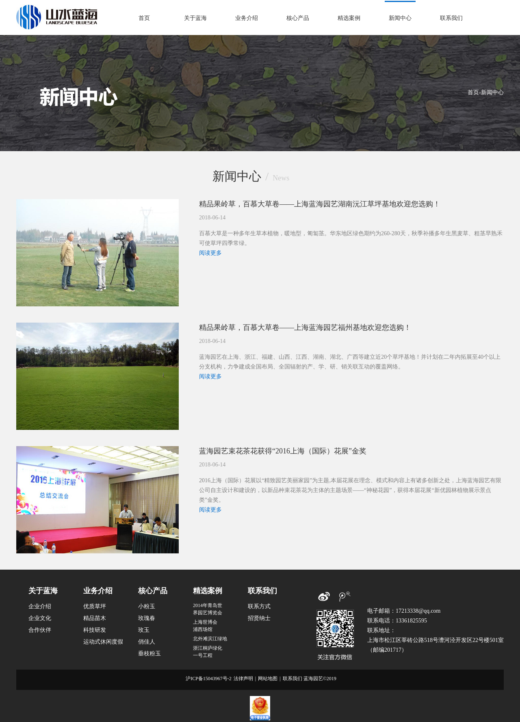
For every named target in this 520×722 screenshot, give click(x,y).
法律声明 (243, 678)
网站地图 (267, 678)
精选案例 (349, 18)
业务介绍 (246, 18)
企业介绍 (39, 606)
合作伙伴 (39, 630)
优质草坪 (94, 606)
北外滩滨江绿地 (210, 639)
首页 (144, 18)
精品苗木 (94, 618)
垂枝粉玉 (149, 653)
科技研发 (94, 630)
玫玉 (144, 630)
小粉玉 (146, 606)
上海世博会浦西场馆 (205, 625)
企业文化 (39, 618)
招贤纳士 (259, 618)
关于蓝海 (195, 18)
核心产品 (297, 18)
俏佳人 (146, 642)
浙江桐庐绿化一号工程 (207, 651)
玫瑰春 (146, 618)
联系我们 (451, 18)
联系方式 (259, 606)
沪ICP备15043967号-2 (209, 678)
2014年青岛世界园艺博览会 (207, 609)
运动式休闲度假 (103, 642)
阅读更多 (210, 253)
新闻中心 (400, 18)
